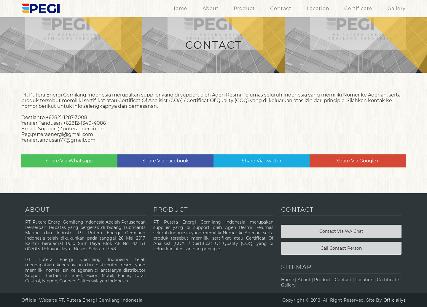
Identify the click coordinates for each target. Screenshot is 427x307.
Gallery (397, 8)
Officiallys (394, 300)
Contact (280, 8)
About (211, 8)
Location (318, 8)
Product (244, 8)
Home (179, 8)
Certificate (358, 8)
